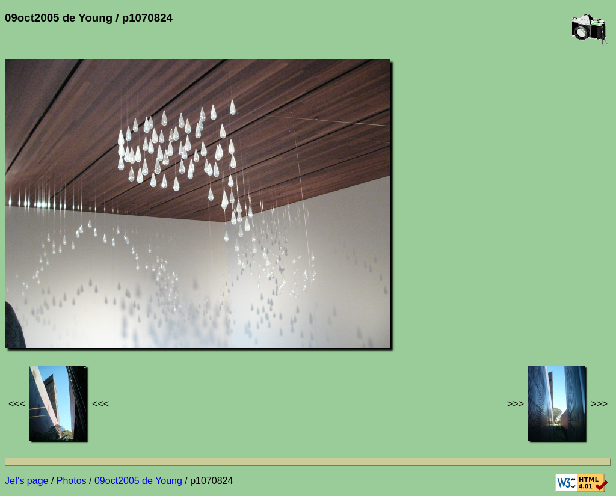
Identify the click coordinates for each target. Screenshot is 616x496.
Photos (72, 481)
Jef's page (26, 481)
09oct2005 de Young (138, 481)
